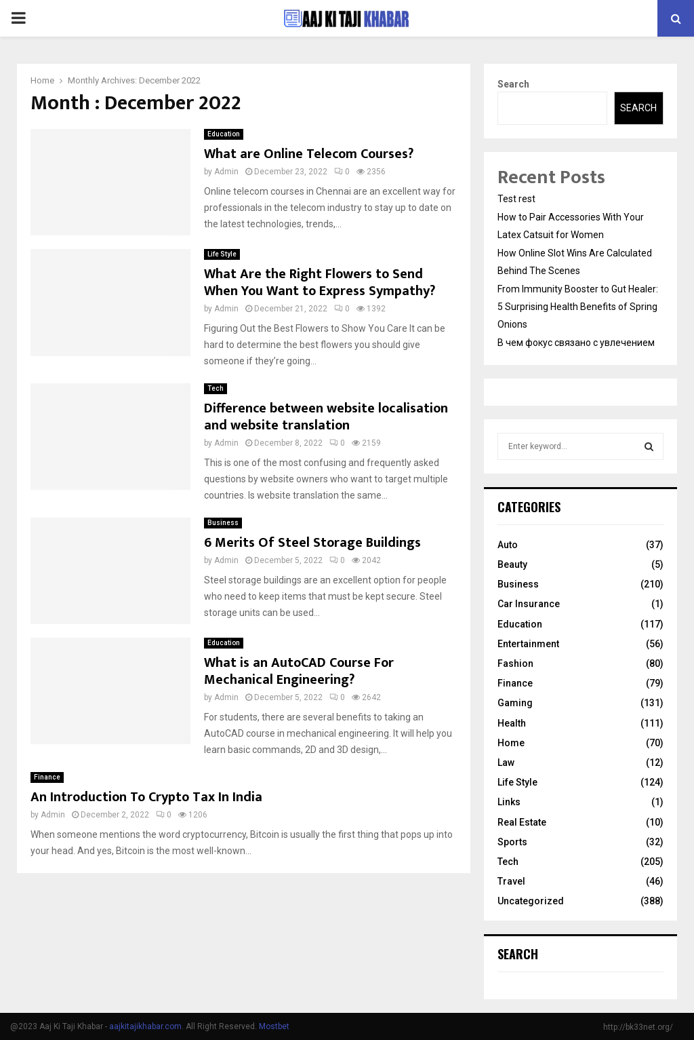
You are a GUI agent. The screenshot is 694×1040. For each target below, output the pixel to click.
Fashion (515, 663)
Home (511, 742)
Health (511, 723)
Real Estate (521, 822)
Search (513, 84)
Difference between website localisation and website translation (326, 417)
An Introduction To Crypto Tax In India (146, 797)
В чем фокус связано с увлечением (576, 342)
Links (508, 801)
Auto (507, 544)
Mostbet (274, 1026)
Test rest (516, 198)
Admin (226, 171)
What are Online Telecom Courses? (308, 154)
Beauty (512, 564)
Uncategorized (530, 900)
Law (505, 762)
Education (223, 134)
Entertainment (528, 643)
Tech (215, 388)
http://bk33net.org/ (638, 1027)
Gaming (515, 702)
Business (223, 522)
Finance (47, 777)
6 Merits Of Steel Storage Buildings (312, 542)
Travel (511, 881)
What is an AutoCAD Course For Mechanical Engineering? (299, 671)
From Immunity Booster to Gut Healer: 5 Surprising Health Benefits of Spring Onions (577, 307)
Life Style (222, 254)
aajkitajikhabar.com (145, 1026)
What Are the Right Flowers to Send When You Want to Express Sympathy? (319, 283)
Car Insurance (528, 603)
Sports (512, 841)
